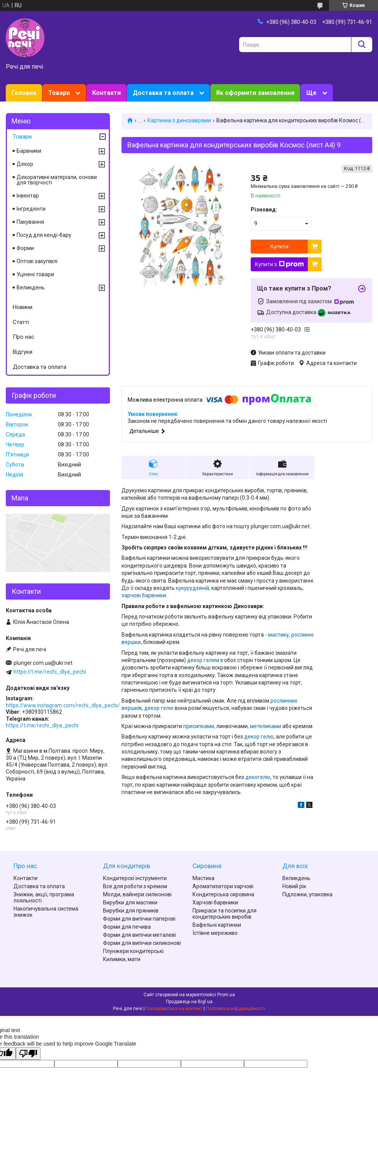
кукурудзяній (192, 588)
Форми (25, 248)
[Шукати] (361, 44)
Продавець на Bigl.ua (189, 1001)
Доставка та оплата (163, 92)
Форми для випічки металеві (139, 935)
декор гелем (203, 660)
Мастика (203, 878)
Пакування (30, 222)
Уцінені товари (35, 274)
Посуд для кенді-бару (44, 235)
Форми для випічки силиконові (142, 943)
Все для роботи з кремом (135, 886)
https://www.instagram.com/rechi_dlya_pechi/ (63, 705)
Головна (24, 92)
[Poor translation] (28, 1053)
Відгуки (22, 351)
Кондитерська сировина (223, 894)
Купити (279, 246)
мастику (278, 635)
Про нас (23, 336)
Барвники (29, 151)
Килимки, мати (121, 959)
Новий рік (294, 886)
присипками (198, 726)
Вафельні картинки (216, 925)
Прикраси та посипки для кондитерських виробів (224, 913)
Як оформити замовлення (255, 92)
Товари (59, 92)
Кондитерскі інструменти (135, 878)
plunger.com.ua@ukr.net (43, 663)
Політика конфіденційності (235, 1008)
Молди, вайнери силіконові (137, 894)
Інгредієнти (31, 209)
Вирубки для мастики (130, 902)
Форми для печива (127, 927)
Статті (21, 322)
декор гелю (159, 708)
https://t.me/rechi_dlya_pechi (50, 672)
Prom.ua (226, 994)
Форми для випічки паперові (139, 919)
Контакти (106, 92)
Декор (25, 164)
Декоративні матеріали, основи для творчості (57, 180)
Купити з (279, 264)
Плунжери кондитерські (133, 951)
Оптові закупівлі (37, 261)
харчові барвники (144, 595)
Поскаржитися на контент (174, 1008)
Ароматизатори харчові (222, 886)
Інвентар (28, 196)
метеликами (265, 726)
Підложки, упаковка (307, 894)
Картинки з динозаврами (179, 120)
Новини (22, 307)
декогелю (257, 777)
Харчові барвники (215, 902)
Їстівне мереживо (215, 933)
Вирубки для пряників (131, 910)
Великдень (31, 287)
